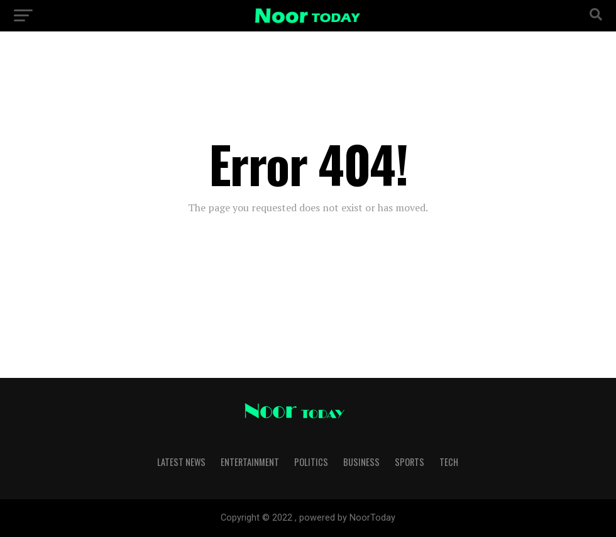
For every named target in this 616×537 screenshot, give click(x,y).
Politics (311, 461)
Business (361, 461)
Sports (409, 461)
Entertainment (250, 461)
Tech (448, 461)
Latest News (181, 461)
